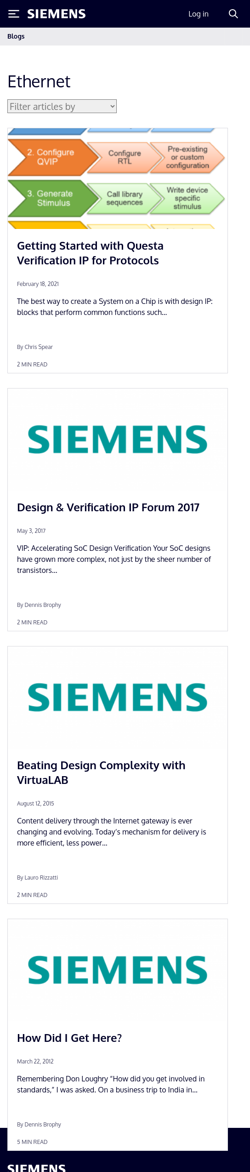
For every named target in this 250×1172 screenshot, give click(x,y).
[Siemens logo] (56, 13)
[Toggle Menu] (13, 13)
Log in (198, 13)
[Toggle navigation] (233, 37)
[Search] (233, 14)
